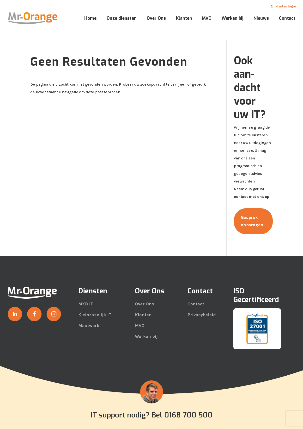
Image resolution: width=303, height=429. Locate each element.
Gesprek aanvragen (252, 221)
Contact (287, 19)
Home (90, 19)
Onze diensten (122, 19)
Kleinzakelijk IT (94, 314)
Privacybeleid (202, 314)
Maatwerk (88, 325)
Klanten (184, 19)
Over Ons (156, 19)
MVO (207, 19)
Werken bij (232, 19)
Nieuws (261, 19)
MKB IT (85, 304)
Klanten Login (285, 6)
